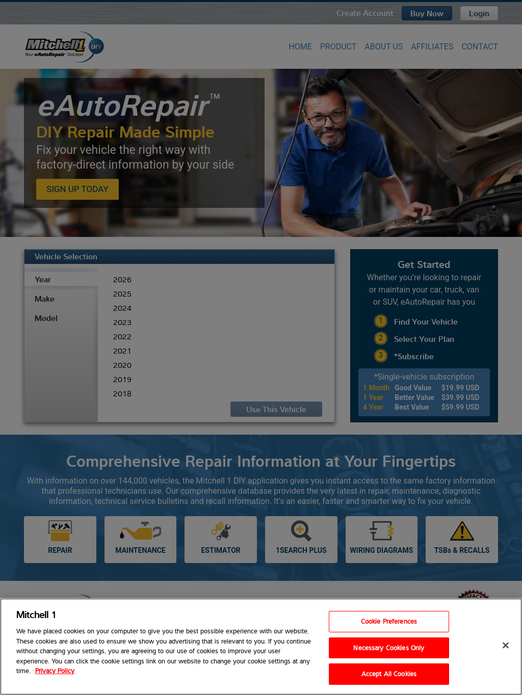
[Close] (505, 645)
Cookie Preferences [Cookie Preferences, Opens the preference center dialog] (389, 621)
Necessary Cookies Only (388, 647)
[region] (261, 646)
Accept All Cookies (388, 673)
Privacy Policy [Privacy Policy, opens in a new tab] (54, 670)
